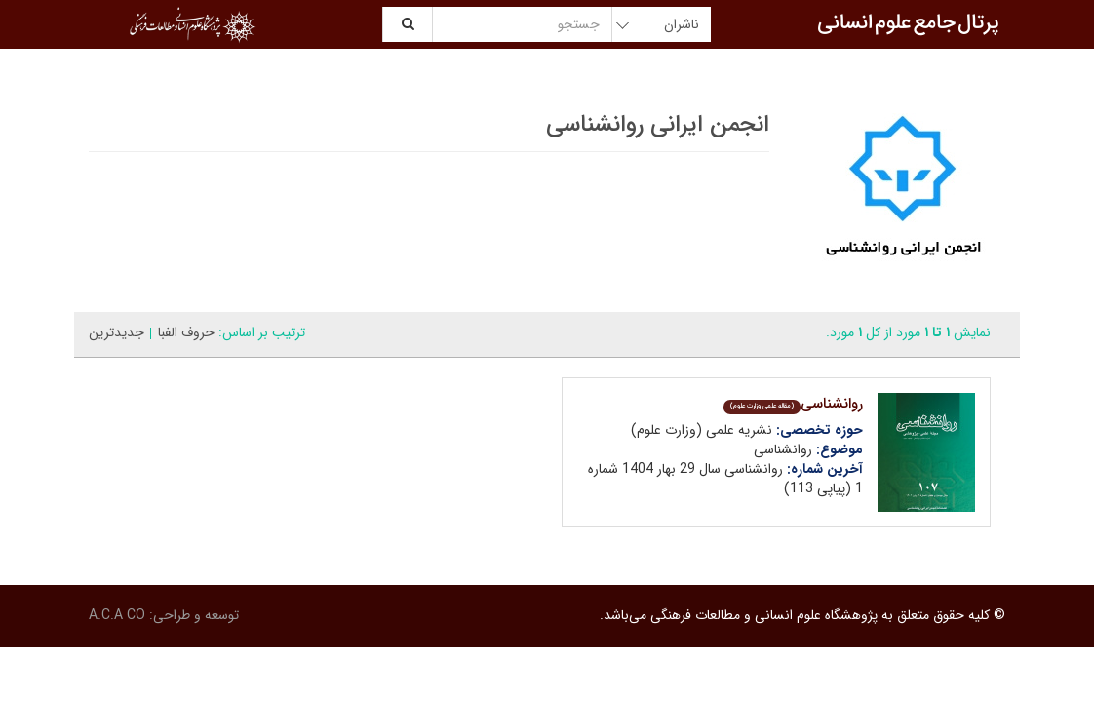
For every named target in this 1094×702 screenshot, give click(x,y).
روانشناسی (793, 403)
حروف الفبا (186, 332)
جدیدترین (116, 332)
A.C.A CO (117, 615)
